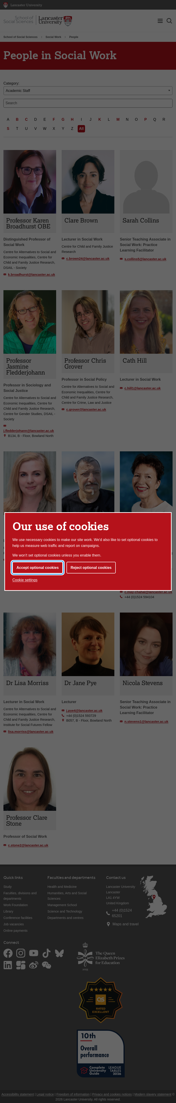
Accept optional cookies (37, 568)
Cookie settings (24, 580)
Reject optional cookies (91, 568)
